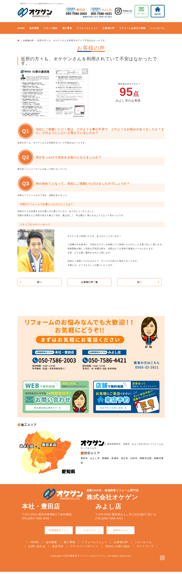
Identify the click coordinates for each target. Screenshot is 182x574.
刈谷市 (131, 461)
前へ (39, 282)
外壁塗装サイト (57, 531)
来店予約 (157, 10)
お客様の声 (109, 28)
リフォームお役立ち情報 (132, 28)
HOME (21, 28)
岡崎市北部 (142, 461)
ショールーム (157, 28)
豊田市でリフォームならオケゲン (88, 556)
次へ (139, 282)
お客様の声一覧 (89, 282)
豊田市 (84, 461)
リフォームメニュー (87, 28)
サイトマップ (145, 546)
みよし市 (94, 461)
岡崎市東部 (156, 461)
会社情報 (34, 28)
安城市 (113, 461)
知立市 (122, 461)
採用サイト (119, 531)
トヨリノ (88, 531)
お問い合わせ (141, 11)
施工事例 (67, 28)
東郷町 (104, 461)
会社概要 (51, 542)
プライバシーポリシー (84, 546)
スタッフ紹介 (51, 28)
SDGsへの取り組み (117, 546)
